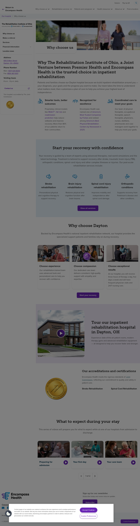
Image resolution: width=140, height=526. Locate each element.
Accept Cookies (88, 510)
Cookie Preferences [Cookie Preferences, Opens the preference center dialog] (88, 516)
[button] (8, 513)
